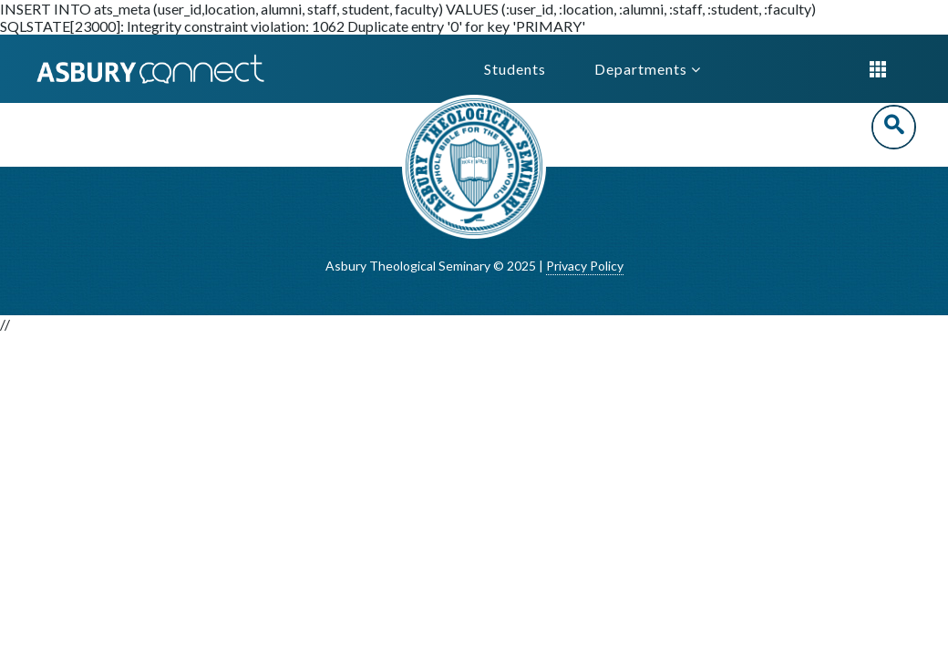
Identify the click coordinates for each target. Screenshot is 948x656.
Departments (647, 68)
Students (515, 68)
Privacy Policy (584, 265)
